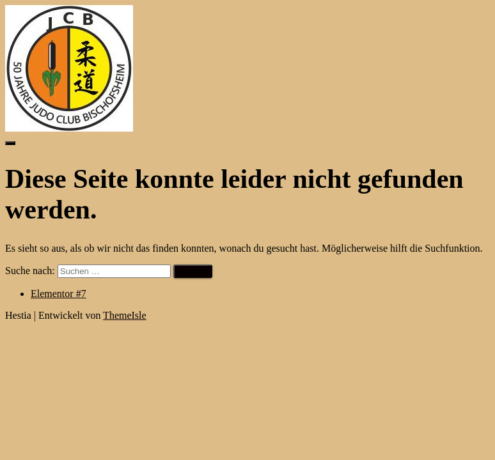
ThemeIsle (124, 315)
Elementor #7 (58, 293)
